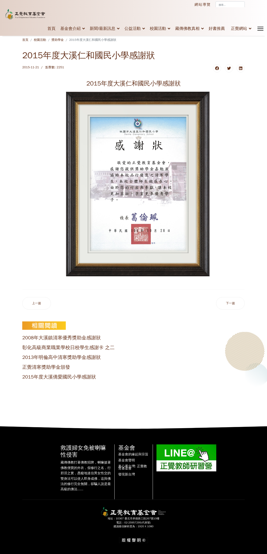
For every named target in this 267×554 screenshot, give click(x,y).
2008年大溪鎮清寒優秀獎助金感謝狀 (61, 338)
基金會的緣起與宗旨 (133, 454)
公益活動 (132, 28)
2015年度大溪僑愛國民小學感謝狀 (59, 377)
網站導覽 (203, 4)
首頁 (51, 28)
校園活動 (158, 28)
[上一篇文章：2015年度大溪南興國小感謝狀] (36, 303)
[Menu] (260, 28)
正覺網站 (239, 28)
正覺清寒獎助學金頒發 (46, 367)
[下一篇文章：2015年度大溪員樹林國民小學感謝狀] (230, 303)
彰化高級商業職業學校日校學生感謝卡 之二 (68, 348)
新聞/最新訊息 (102, 28)
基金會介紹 (70, 28)
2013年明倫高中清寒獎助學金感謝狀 (61, 357)
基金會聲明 (126, 460)
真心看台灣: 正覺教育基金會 (132, 467)
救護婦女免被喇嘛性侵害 (83, 451)
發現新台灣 (126, 474)
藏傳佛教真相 (187, 28)
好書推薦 (217, 28)
